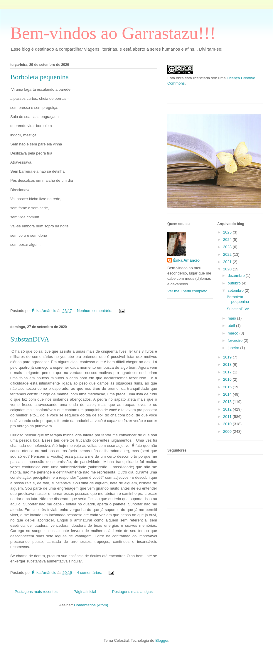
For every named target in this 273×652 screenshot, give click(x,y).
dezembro (237, 275)
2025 (228, 232)
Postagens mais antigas (132, 591)
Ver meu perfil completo (187, 291)
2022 (228, 254)
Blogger (161, 640)
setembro (236, 290)
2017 (228, 372)
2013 (228, 401)
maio (232, 318)
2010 (228, 424)
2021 (228, 262)
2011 (228, 416)
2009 (228, 431)
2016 (228, 379)
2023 (228, 247)
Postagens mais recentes (36, 591)
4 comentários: (90, 572)
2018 (228, 364)
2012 (228, 409)
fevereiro (236, 340)
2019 (228, 357)
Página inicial (85, 591)
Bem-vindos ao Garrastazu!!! (113, 33)
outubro (235, 283)
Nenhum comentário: (95, 310)
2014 (228, 394)
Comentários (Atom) (91, 605)
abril (232, 325)
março (234, 333)
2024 (228, 239)
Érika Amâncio (186, 260)
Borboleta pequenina (39, 77)
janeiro (234, 348)
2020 (228, 269)
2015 (228, 387)
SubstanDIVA (29, 339)
